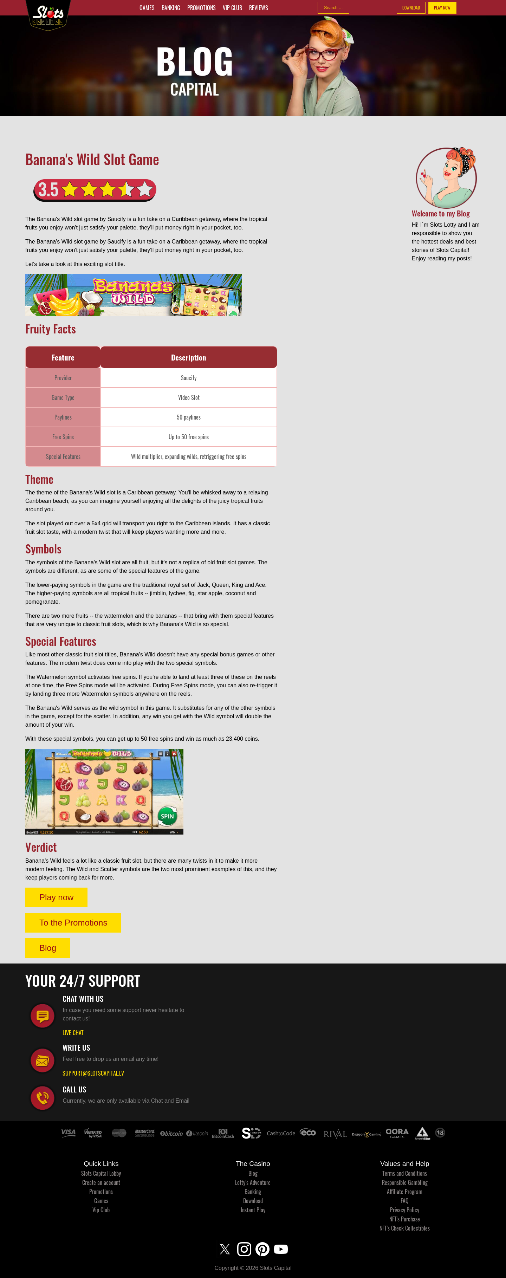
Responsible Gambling (405, 1182)
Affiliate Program (404, 1191)
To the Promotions (73, 922)
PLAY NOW (442, 8)
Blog (47, 948)
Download (253, 1200)
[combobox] (333, 8)
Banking (171, 8)
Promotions (201, 8)
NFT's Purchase (404, 1219)
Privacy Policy (404, 1210)
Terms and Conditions (404, 1173)
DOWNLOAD (411, 8)
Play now (56, 897)
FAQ (405, 1200)
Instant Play (253, 1210)
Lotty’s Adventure (253, 1182)
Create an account (101, 1182)
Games (147, 8)
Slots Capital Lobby (101, 1173)
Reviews (258, 8)
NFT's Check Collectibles (404, 1228)
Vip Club (232, 8)
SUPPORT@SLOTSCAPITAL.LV (93, 1073)
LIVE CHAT (73, 1033)
